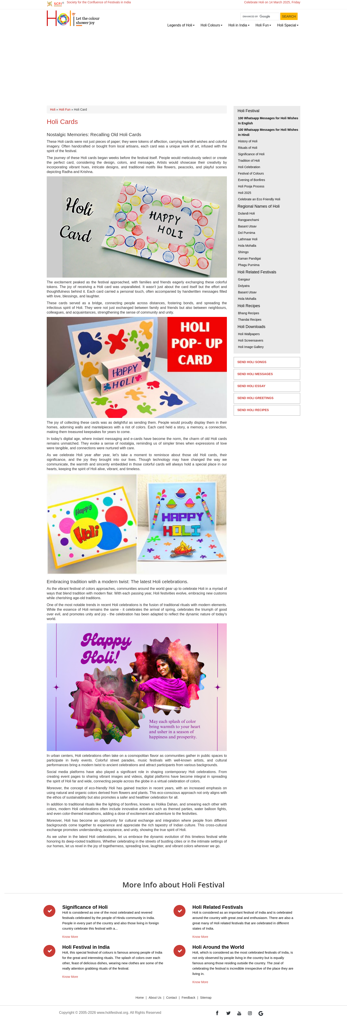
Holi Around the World (218, 947)
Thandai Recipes (249, 319)
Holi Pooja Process (251, 186)
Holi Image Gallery (251, 347)
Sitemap (206, 997)
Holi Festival (248, 111)
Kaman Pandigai (249, 258)
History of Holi (247, 141)
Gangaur (244, 279)
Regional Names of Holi (259, 206)
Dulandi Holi (246, 213)
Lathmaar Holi (247, 239)
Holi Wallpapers (249, 334)
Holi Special (286, 25)
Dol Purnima (246, 233)
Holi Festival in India (86, 947)
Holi (52, 109)
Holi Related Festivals (257, 272)
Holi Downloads (251, 326)
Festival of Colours (251, 173)
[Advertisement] (173, 63)
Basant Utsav (247, 226)
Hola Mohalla (247, 245)
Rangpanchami (248, 220)
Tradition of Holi (249, 160)
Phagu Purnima (249, 265)
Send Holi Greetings (255, 398)
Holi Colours (210, 25)
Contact (171, 997)
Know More (70, 936)
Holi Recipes (249, 306)
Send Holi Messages (255, 374)
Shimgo (243, 252)
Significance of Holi (251, 154)
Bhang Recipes (248, 313)
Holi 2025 (244, 193)
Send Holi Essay (251, 386)
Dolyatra (244, 286)
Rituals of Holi (247, 147)
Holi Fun (262, 25)
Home (139, 997)
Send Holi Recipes (253, 410)
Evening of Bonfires (251, 180)
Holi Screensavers (250, 340)
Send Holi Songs (251, 362)
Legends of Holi (179, 25)
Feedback (188, 997)
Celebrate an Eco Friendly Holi (259, 199)
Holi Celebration (249, 167)
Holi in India (237, 25)
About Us (155, 997)
